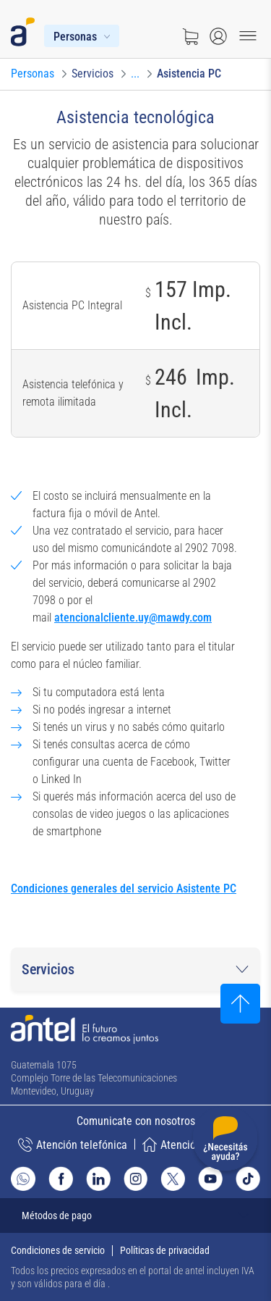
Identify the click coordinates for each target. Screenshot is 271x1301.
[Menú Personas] (82, 36)
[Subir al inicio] (240, 1004)
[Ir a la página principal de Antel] (84, 1029)
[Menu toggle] (248, 36)
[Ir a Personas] (32, 74)
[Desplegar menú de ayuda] (225, 1141)
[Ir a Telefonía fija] (135, 74)
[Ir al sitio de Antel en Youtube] (210, 1178)
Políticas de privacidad (165, 1250)
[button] (135, 969)
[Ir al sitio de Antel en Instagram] (136, 1178)
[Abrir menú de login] (218, 36)
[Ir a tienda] (190, 36)
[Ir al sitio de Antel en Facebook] (60, 1178)
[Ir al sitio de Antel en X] (172, 1178)
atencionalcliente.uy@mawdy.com (133, 617)
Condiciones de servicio (58, 1250)
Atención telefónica (72, 1144)
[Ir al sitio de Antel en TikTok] (248, 1178)
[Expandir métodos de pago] (135, 1215)
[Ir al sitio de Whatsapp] (23, 1179)
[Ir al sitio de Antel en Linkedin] (98, 1178)
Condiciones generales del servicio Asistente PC (123, 888)
